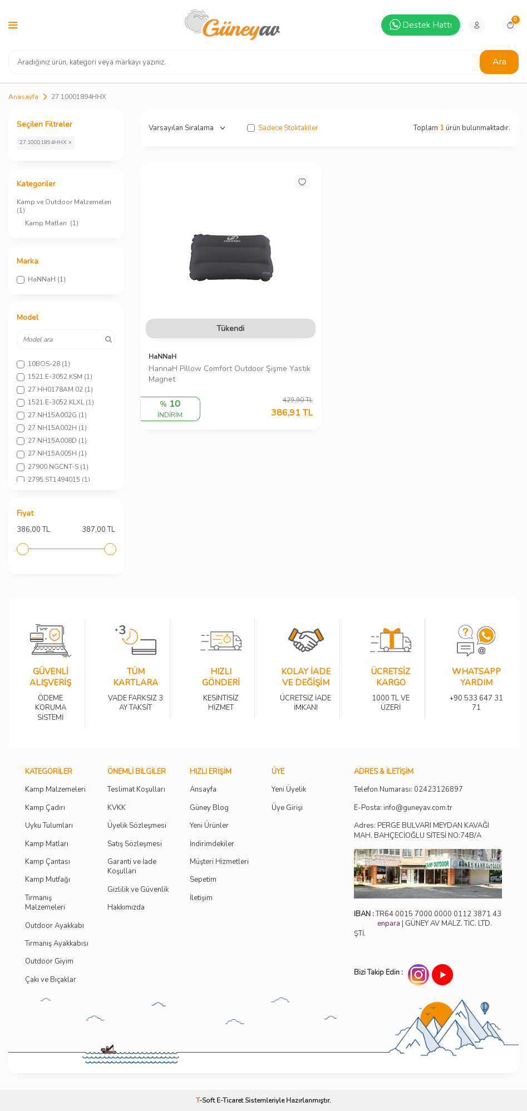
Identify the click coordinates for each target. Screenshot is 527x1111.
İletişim (201, 898)
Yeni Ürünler (209, 826)
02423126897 (438, 789)
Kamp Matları (51, 223)
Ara (499, 62)
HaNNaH (162, 356)
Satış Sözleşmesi (134, 844)
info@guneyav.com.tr (417, 808)
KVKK (116, 808)
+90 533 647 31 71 (476, 695)
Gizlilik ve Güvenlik (138, 890)
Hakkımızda (126, 907)
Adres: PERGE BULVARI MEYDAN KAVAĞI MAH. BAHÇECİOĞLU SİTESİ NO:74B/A (421, 830)
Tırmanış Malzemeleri (45, 902)
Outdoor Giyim (49, 961)
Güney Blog (209, 808)
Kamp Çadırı (45, 808)
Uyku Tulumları (49, 826)
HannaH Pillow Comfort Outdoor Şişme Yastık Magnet (230, 374)
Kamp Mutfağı (47, 880)
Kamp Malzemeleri (55, 789)
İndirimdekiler (212, 844)
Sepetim (203, 880)
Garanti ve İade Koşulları (131, 866)
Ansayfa (203, 789)
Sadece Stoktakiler (282, 128)
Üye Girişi (287, 808)
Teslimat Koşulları (136, 789)
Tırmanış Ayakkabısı (56, 944)
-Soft (206, 1100)
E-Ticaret (229, 1100)
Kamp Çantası (47, 862)
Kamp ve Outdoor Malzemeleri (65, 206)
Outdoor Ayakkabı (54, 926)
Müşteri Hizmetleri (219, 862)
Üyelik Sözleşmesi (136, 826)
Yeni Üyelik (289, 789)
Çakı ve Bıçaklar (50, 980)
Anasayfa (23, 96)
